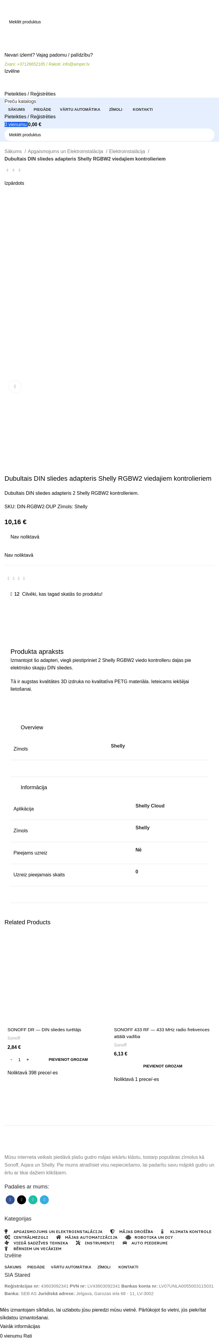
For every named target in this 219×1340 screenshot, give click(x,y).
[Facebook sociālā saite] (8, 579)
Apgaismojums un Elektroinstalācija (66, 151)
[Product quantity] (19, 1059)
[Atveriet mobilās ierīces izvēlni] (12, 71)
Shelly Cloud (149, 805)
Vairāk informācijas (20, 1326)
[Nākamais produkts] (19, 170)
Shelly (81, 506)
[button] (56, 1059)
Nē (138, 849)
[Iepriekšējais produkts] (7, 170)
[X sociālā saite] (13, 579)
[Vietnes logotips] (27, 7)
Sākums (13, 151)
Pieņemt (53, 1327)
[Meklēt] (109, 22)
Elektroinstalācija (127, 151)
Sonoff (14, 1037)
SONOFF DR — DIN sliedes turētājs (46, 1029)
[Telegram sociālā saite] (23, 579)
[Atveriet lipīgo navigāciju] (20, 101)
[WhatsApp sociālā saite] (18, 579)
